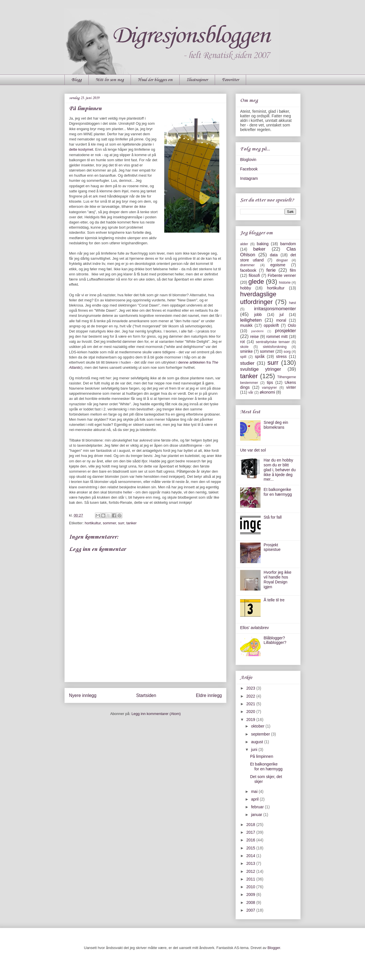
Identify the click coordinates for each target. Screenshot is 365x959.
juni (254, 749)
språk (260, 356)
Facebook (248, 169)
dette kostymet (81, 149)
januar (257, 814)
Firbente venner (282, 275)
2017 (251, 832)
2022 (251, 696)
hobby (245, 288)
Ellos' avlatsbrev (254, 627)
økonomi (267, 392)
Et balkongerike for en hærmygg (278, 492)
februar (258, 807)
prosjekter (285, 330)
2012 (251, 871)
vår (251, 392)
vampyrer (269, 388)
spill (243, 357)
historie (285, 283)
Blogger (273, 948)
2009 (251, 894)
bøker (259, 249)
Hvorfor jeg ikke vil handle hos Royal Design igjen (277, 579)
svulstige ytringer (260, 369)
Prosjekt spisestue (272, 547)
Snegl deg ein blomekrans (276, 425)
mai (254, 791)
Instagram (249, 178)
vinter (291, 387)
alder (244, 244)
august (257, 742)
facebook (248, 270)
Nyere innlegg (82, 695)
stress (281, 356)
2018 (251, 824)
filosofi (254, 275)
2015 (251, 848)
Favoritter (230, 79)
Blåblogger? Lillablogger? (275, 640)
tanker (131, 523)
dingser (282, 260)
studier (247, 363)
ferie (271, 270)
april (255, 799)
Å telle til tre (274, 600)
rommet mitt (277, 336)
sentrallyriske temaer (273, 342)
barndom (288, 243)
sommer (109, 523)
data (273, 255)
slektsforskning (275, 347)
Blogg (77, 79)
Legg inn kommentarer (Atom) (156, 714)
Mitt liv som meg (110, 79)
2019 (251, 719)
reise (254, 336)
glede (256, 281)
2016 (251, 840)
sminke (246, 351)
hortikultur (93, 523)
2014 (251, 855)
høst (292, 303)
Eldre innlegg (209, 695)
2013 (251, 863)
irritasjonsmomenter (275, 308)
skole (244, 347)
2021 (251, 704)
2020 (251, 711)
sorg (287, 352)
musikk (246, 325)
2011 (251, 879)
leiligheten (251, 320)
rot (242, 341)
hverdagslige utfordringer (258, 298)
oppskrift (271, 325)
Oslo (292, 325)
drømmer (247, 265)
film (293, 270)
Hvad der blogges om (155, 79)
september (261, 734)
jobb (257, 314)
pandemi (257, 331)
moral (281, 320)
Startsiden (146, 695)
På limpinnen (261, 756)
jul (281, 314)
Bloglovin (248, 159)
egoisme (277, 265)
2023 (251, 688)
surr (121, 523)
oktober (258, 726)
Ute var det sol (253, 450)
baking (263, 243)
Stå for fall (273, 517)
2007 (251, 910)
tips (270, 382)
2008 (251, 902)
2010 (251, 887)
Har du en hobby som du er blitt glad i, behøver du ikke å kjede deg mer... (280, 469)
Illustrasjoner (197, 79)
